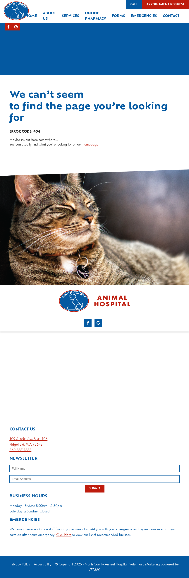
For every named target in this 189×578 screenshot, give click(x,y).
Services (70, 16)
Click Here (63, 534)
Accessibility (42, 564)
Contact (171, 16)
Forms (118, 16)
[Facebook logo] (8, 26)
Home (31, 16)
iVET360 (94, 569)
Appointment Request (165, 4)
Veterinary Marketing (144, 564)
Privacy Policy (20, 564)
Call (133, 4)
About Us (49, 16)
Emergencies (144, 16)
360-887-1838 (20, 449)
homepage (91, 144)
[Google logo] (16, 26)
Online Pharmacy (95, 16)
